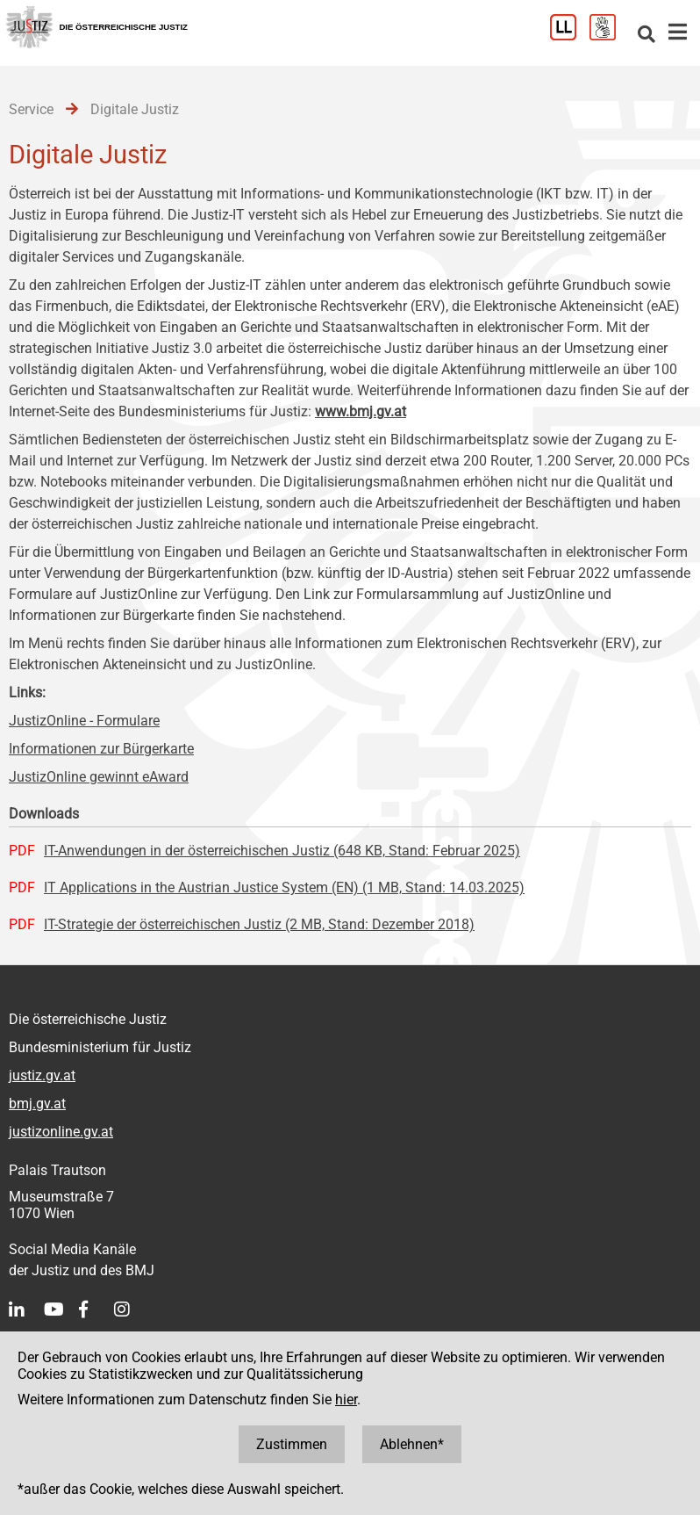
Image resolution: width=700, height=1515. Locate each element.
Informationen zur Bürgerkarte (101, 748)
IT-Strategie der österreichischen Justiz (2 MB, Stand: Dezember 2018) (259, 924)
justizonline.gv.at (61, 1131)
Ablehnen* (412, 1444)
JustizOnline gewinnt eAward (99, 776)
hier (346, 1399)
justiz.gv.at (42, 1075)
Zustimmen (291, 1444)
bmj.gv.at (37, 1103)
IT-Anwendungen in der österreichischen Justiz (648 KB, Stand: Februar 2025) (282, 850)
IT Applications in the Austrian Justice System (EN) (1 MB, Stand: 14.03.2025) (284, 887)
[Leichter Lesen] (569, 36)
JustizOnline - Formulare (84, 720)
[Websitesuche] (646, 36)
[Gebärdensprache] (609, 36)
